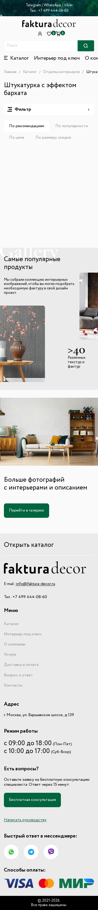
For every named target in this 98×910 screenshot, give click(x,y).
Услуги (10, 655)
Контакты (13, 685)
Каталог (30, 72)
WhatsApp (53, 5)
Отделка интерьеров (61, 72)
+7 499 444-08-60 (53, 11)
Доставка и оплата (21, 665)
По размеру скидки (53, 138)
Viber (68, 5)
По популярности (71, 126)
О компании (14, 644)
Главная (10, 72)
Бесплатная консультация (32, 800)
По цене (16, 138)
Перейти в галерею (26, 510)
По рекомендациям (26, 126)
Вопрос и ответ (18, 675)
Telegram (33, 5)
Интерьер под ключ (57, 58)
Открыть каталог (29, 545)
